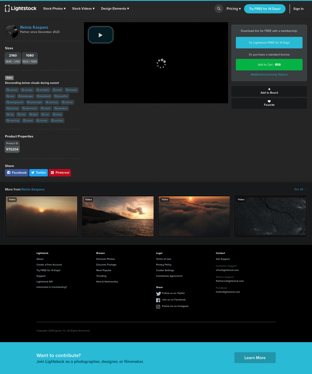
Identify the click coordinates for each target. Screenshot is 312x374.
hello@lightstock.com (228, 292)
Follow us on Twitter (173, 293)
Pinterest (59, 172)
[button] (54, 8)
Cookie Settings (165, 270)
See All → (300, 189)
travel (45, 108)
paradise (61, 108)
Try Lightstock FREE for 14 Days (269, 42)
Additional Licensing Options (269, 74)
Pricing (234, 8)
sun (45, 114)
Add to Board (269, 91)
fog (10, 114)
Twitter (38, 172)
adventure (29, 108)
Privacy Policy (163, 265)
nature (67, 102)
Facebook (17, 172)
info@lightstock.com (227, 270)
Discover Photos (105, 259)
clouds (42, 120)
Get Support (223, 259)
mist (21, 114)
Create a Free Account (49, 265)
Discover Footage (106, 265)
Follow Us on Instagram (175, 306)
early (57, 114)
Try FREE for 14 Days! (265, 8)
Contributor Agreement (169, 276)
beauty (71, 90)
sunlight (43, 90)
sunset (12, 90)
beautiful (61, 96)
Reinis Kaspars (34, 27)
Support (41, 276)
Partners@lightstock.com (230, 281)
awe (10, 96)
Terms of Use (163, 259)
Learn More (255, 358)
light (34, 114)
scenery (52, 102)
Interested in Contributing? (52, 287)
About (40, 259)
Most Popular (103, 270)
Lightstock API (45, 281)
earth (57, 90)
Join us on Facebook (173, 300)
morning (13, 120)
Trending (101, 276)
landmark (43, 96)
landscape (25, 96)
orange (27, 90)
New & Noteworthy (107, 281)
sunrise (57, 120)
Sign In (298, 8)
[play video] (100, 34)
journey (12, 108)
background (15, 102)
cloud (28, 120)
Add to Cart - (269, 64)
